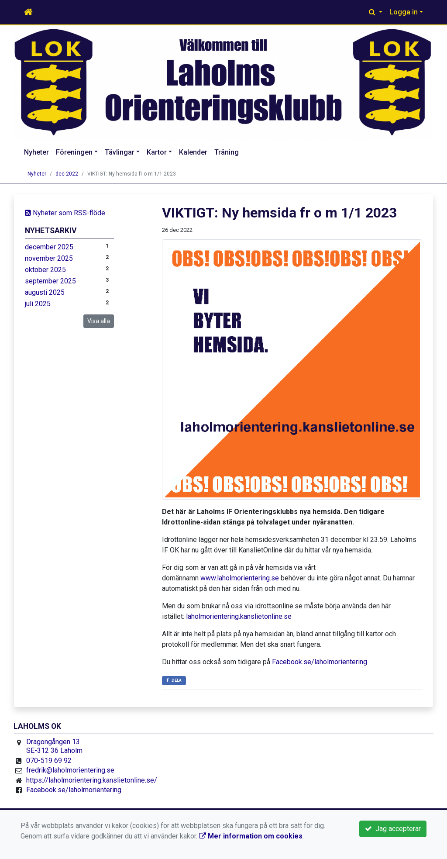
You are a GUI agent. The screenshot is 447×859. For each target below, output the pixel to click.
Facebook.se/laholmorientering (319, 662)
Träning (226, 152)
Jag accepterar (393, 829)
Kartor (157, 152)
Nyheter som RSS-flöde (65, 213)
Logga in (403, 12)
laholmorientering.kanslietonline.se (239, 616)
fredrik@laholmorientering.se (70, 770)
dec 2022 (66, 174)
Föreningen (74, 152)
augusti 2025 (45, 292)
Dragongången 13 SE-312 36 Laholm (54, 746)
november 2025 (49, 258)
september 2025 (50, 281)
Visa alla (98, 320)
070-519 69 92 (49, 760)
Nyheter (36, 152)
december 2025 (49, 247)
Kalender (193, 152)
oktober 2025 (45, 270)
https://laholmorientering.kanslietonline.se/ (91, 780)
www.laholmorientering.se (239, 578)
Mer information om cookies (251, 836)
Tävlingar (119, 152)
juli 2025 (38, 304)
